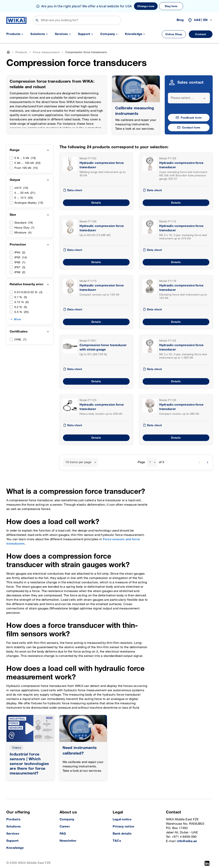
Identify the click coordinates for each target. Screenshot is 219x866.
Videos (16, 735)
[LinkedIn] (207, 851)
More (17, 307)
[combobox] (189, 85)
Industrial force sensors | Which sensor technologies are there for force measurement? (29, 751)
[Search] (76, 8)
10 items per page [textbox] (78, 450)
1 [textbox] (150, 450)
